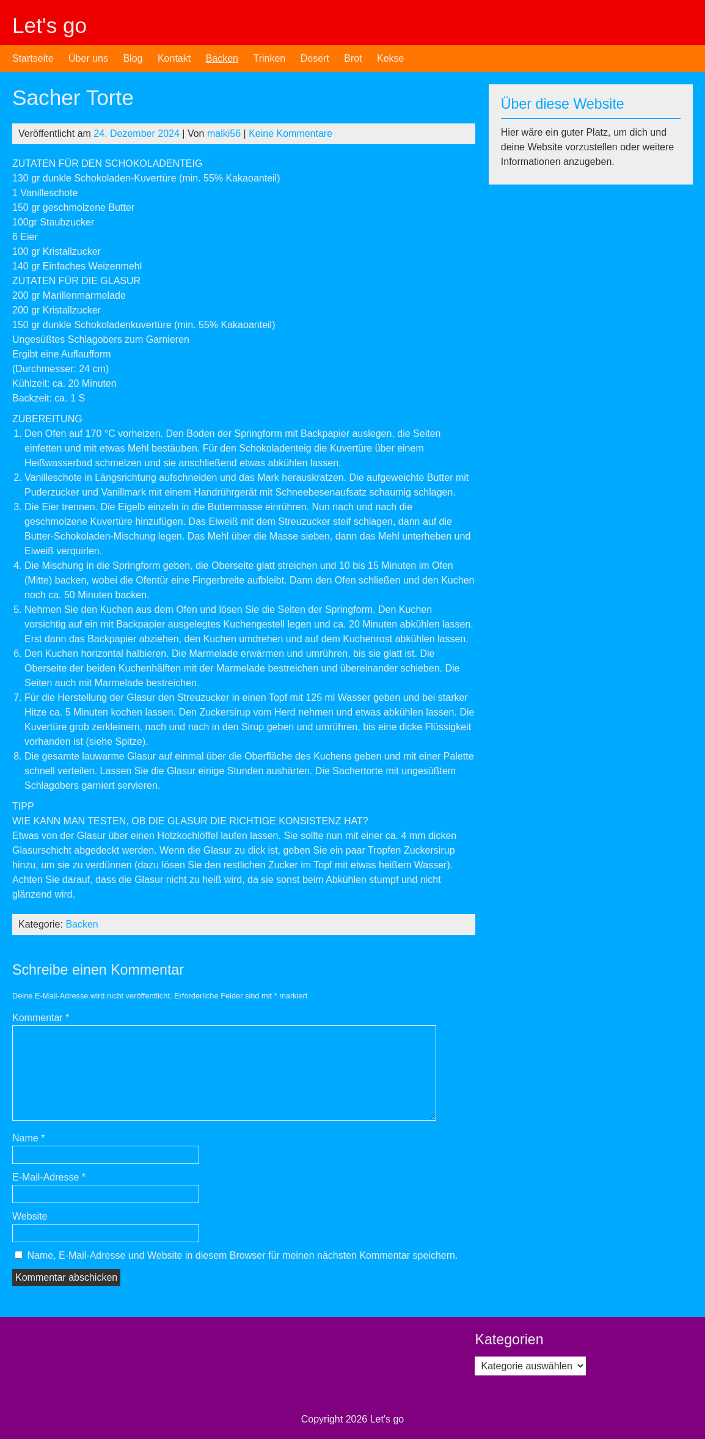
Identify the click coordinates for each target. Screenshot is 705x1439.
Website (30, 1216)
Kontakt (174, 58)
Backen (222, 58)
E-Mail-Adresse (49, 1177)
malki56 (224, 133)
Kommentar (40, 1017)
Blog (132, 58)
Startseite (33, 58)
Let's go (49, 25)
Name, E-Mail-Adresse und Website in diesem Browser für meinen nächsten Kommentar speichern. (242, 1255)
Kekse (390, 58)
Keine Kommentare (290, 133)
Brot (353, 58)
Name (28, 1138)
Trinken (269, 58)
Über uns (88, 58)
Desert (315, 58)
